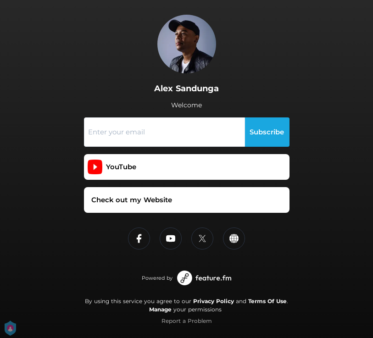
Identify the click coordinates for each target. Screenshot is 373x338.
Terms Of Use (267, 301)
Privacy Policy (213, 301)
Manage (160, 309)
